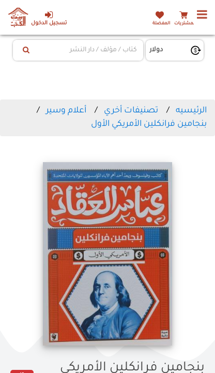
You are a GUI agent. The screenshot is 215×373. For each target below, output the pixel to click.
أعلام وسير (66, 111)
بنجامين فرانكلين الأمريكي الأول (149, 124)
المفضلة (161, 23)
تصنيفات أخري (131, 111)
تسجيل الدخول (49, 18)
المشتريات (185, 23)
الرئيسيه (191, 111)
